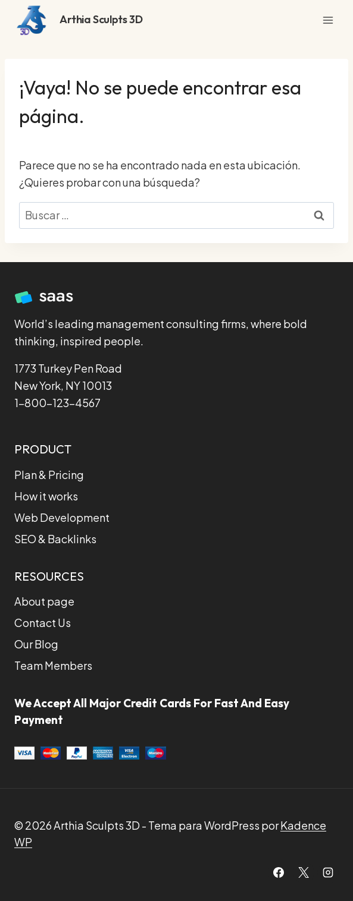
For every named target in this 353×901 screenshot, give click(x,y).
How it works (46, 496)
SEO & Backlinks (55, 539)
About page (44, 601)
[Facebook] (278, 872)
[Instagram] (328, 872)
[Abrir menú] (328, 20)
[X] (303, 872)
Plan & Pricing (49, 474)
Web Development (62, 517)
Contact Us (42, 622)
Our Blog (36, 644)
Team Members (53, 665)
